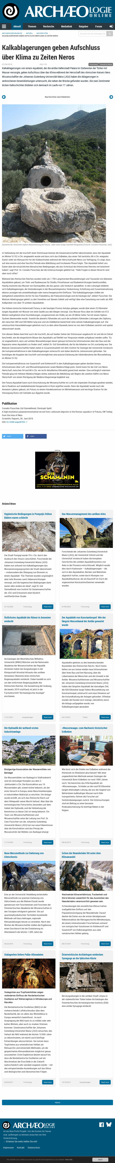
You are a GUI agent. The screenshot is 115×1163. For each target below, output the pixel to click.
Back (57, 1102)
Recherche (48, 26)
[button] (12, 436)
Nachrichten (42, 33)
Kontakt (21, 1147)
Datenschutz (34, 1147)
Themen (32, 26)
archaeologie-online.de (12, 33)
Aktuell (17, 26)
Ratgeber (83, 26)
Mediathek (66, 26)
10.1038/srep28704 (15, 422)
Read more (48, 607)
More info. (70, 1159)
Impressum (8, 1147)
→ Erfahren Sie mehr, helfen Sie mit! (20, 1141)
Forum (98, 26)
